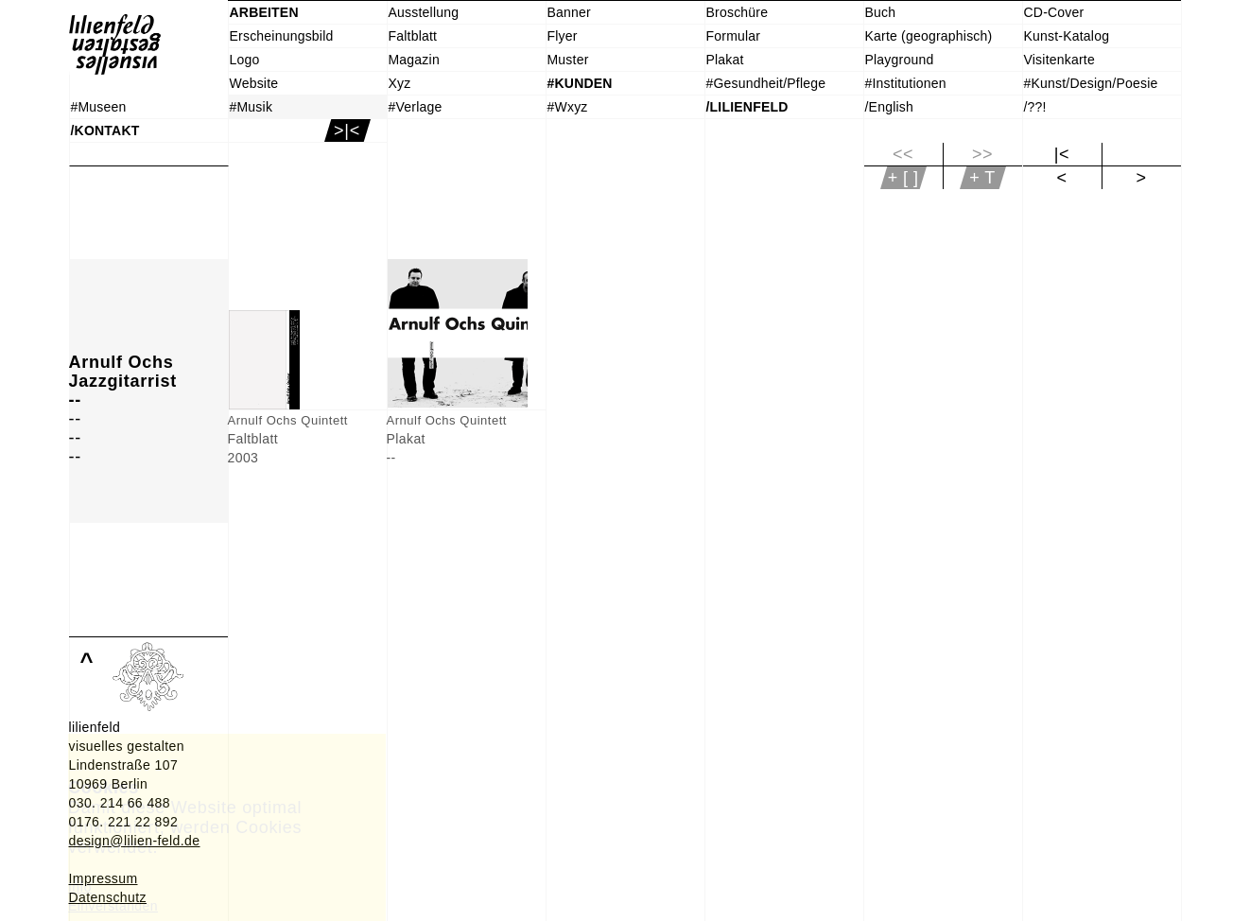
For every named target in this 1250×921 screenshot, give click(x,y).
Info (80, 887)
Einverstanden (113, 905)
